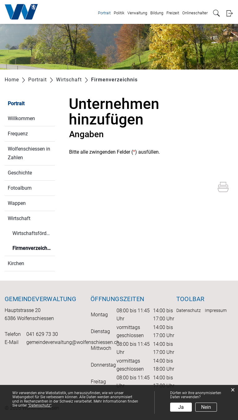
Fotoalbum (20, 188)
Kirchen (16, 263)
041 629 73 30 (42, 334)
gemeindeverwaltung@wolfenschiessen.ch (72, 342)
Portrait (104, 13)
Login (229, 13)
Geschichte (20, 173)
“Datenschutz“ (39, 405)
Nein (206, 407)
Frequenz (18, 134)
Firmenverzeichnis (33, 250)
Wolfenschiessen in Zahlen (29, 153)
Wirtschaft (19, 218)
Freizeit (172, 13)
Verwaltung (137, 13)
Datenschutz (188, 310)
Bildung (156, 13)
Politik (119, 13)
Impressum (216, 310)
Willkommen (21, 118)
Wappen (17, 203)
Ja (181, 407)
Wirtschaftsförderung (33, 233)
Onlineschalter (195, 13)
